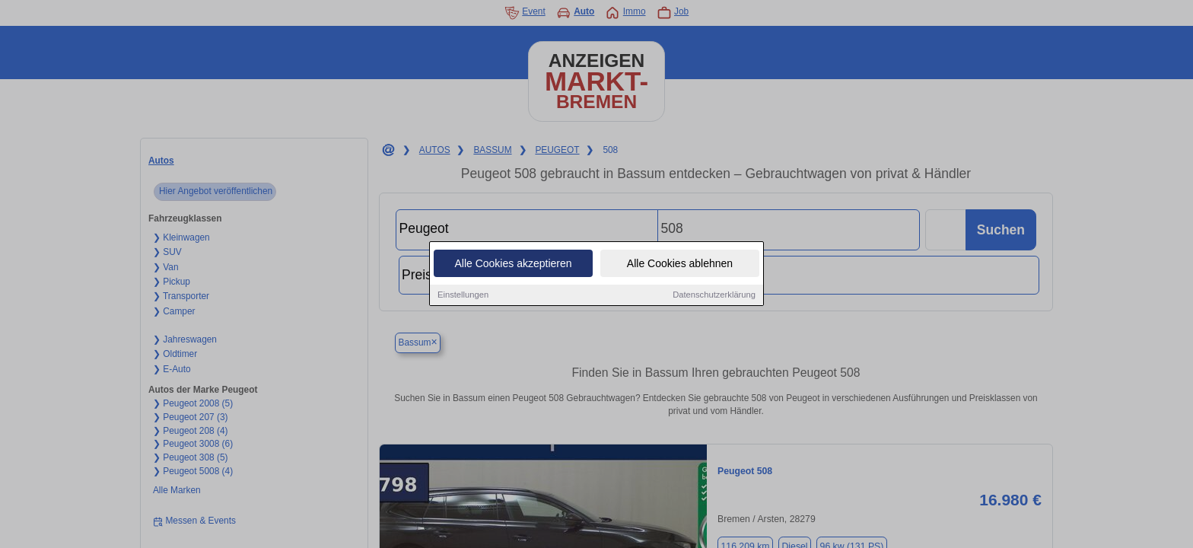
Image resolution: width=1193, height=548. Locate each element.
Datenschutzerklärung (714, 295)
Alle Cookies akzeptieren (512, 264)
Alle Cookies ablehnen (680, 264)
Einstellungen (462, 295)
